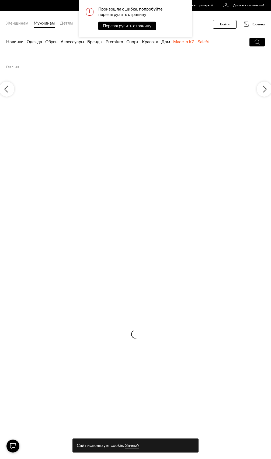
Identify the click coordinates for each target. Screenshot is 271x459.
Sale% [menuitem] (203, 42)
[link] (193, 5)
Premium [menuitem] (114, 42)
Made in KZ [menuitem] (183, 42)
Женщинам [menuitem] (17, 23)
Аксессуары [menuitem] (72, 42)
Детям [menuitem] (66, 23)
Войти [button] (225, 24)
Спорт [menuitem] (132, 42)
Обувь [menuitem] (51, 42)
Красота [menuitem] (150, 42)
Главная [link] (12, 67)
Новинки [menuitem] (14, 42)
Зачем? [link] (132, 445)
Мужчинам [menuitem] (44, 23)
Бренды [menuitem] (94, 42)
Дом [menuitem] (165, 42)
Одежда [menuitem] (34, 42)
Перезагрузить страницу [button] (127, 26)
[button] (257, 42)
